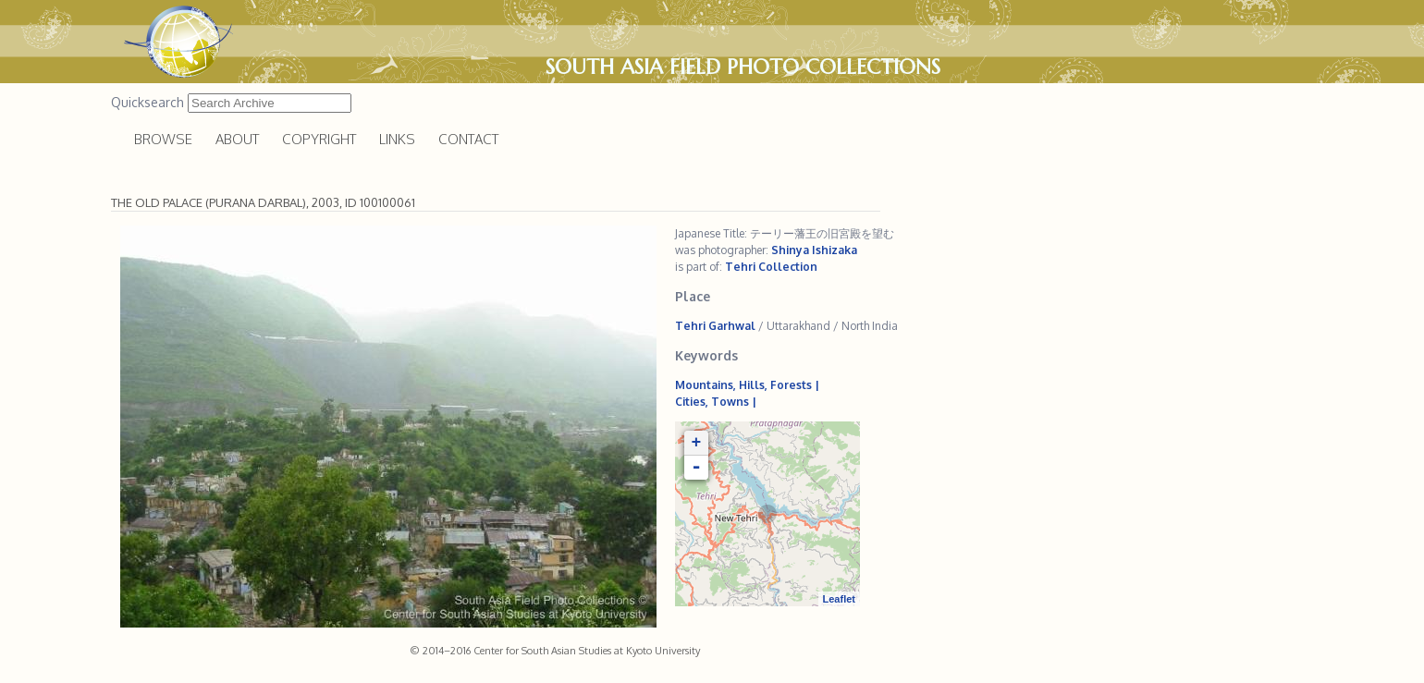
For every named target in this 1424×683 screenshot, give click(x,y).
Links (397, 139)
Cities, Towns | (715, 402)
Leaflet (839, 598)
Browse (163, 139)
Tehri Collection (771, 267)
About (237, 139)
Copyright (319, 139)
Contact (468, 139)
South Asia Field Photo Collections (743, 66)
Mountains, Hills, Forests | (747, 385)
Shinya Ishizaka (814, 250)
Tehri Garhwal (715, 326)
